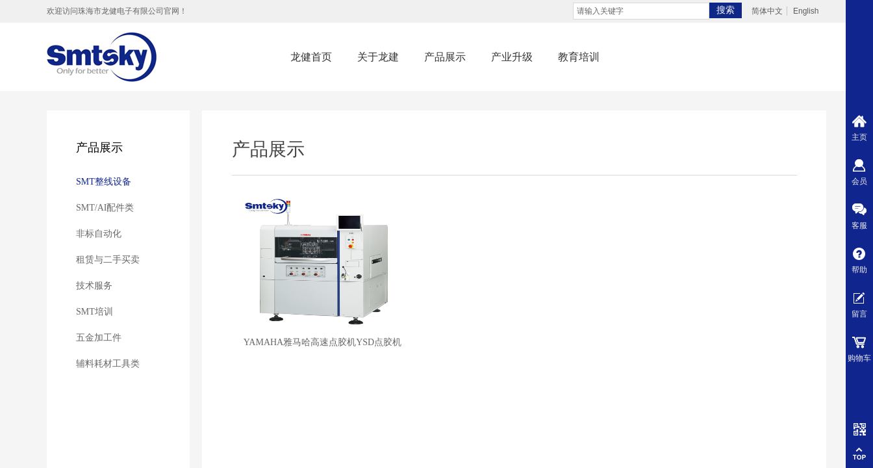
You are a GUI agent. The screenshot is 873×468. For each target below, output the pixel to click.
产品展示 (445, 56)
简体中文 (767, 11)
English (805, 11)
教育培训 (579, 56)
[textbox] (641, 11)
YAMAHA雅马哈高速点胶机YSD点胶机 (322, 342)
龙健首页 (311, 56)
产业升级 (512, 56)
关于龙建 (378, 56)
